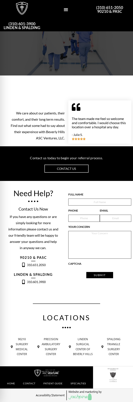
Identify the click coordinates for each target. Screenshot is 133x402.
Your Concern (79, 226)
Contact (29, 383)
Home (11, 383)
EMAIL (104, 210)
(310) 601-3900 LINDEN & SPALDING (22, 25)
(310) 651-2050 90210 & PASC (109, 9)
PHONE (73, 210)
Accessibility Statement (50, 395)
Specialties (78, 383)
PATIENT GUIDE (53, 383)
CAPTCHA (74, 263)
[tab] (20, 346)
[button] (65, 9)
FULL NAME (75, 194)
